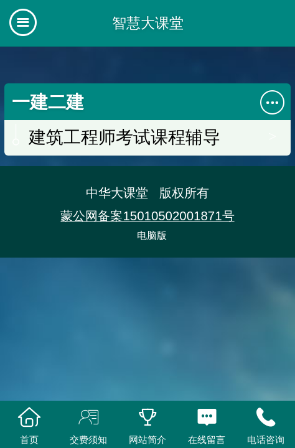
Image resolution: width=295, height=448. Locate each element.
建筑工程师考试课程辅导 (124, 137)
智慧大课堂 (148, 23)
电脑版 (152, 235)
